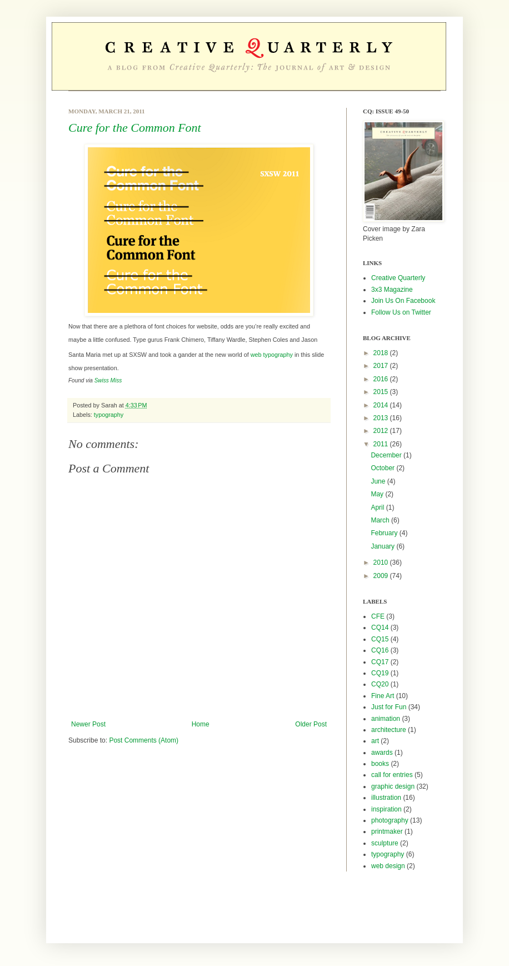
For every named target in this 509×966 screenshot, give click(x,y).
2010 (381, 562)
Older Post (311, 724)
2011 (381, 444)
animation (385, 719)
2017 (381, 366)
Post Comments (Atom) (143, 740)
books (380, 764)
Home (200, 724)
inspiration (386, 809)
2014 (381, 405)
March (381, 520)
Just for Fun (388, 707)
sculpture (384, 843)
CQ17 (379, 662)
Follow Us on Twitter (401, 312)
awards (382, 752)
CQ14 (379, 627)
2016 (381, 379)
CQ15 (379, 639)
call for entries (392, 775)
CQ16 (379, 650)
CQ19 (379, 673)
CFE (378, 616)
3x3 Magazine (392, 289)
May (378, 494)
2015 (381, 392)
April (378, 507)
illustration (386, 797)
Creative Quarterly (398, 278)
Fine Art (382, 696)
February (385, 533)
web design (388, 866)
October (383, 468)
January (383, 546)
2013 (381, 418)
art (375, 741)
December (387, 455)
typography (108, 414)
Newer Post (88, 724)
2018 (381, 353)
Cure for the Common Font (134, 128)
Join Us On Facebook (403, 301)
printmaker (387, 831)
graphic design (393, 786)
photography (389, 820)
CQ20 (379, 684)
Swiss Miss (108, 380)
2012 (381, 431)
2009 (381, 576)
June (379, 481)
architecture (388, 730)
